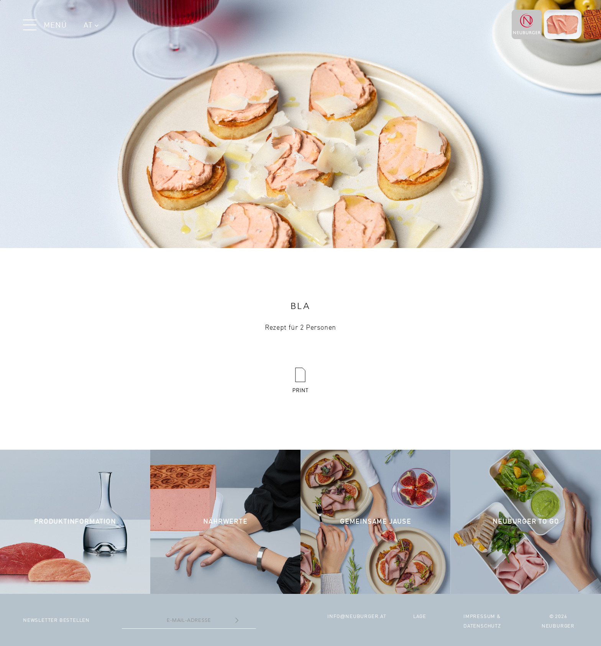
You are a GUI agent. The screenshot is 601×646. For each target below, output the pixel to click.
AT (91, 26)
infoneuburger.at (356, 616)
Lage (419, 616)
